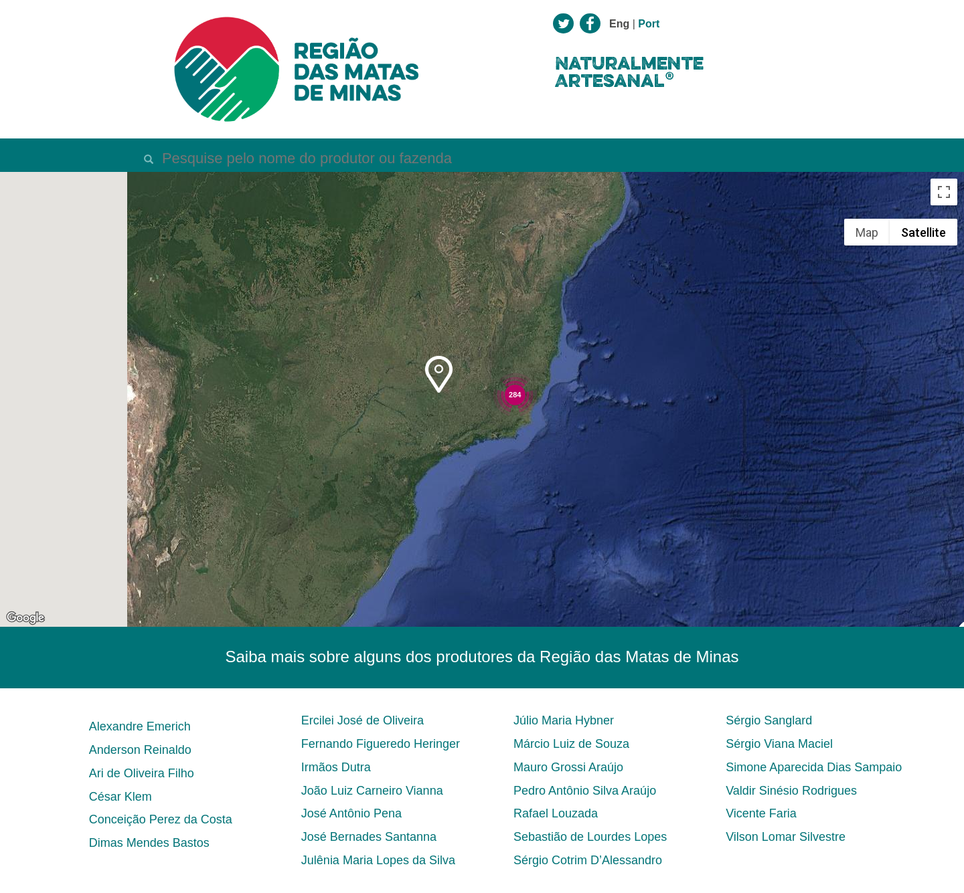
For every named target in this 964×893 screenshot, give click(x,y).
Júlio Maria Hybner (563, 720)
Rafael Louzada (555, 813)
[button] (439, 374)
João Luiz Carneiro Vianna (372, 790)
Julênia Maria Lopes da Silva (378, 860)
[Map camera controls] (944, 558)
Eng (619, 23)
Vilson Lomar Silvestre (786, 837)
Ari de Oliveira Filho (141, 773)
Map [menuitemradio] (867, 232)
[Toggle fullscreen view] (944, 192)
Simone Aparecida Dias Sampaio (814, 767)
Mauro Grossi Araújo (568, 767)
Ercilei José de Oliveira (362, 720)
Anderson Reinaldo (140, 750)
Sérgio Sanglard (769, 720)
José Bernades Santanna (368, 837)
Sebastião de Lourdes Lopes (590, 837)
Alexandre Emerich (140, 726)
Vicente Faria (761, 813)
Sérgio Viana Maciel (779, 744)
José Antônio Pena (351, 813)
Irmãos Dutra (336, 767)
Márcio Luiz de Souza (571, 744)
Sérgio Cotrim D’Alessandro (587, 860)
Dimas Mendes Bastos (149, 843)
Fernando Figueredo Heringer (380, 744)
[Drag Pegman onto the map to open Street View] (944, 606)
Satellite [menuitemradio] (923, 232)
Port (648, 23)
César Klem (120, 796)
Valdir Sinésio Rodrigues (791, 790)
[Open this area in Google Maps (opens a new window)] (25, 618)
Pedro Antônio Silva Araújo (584, 790)
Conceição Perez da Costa (160, 819)
